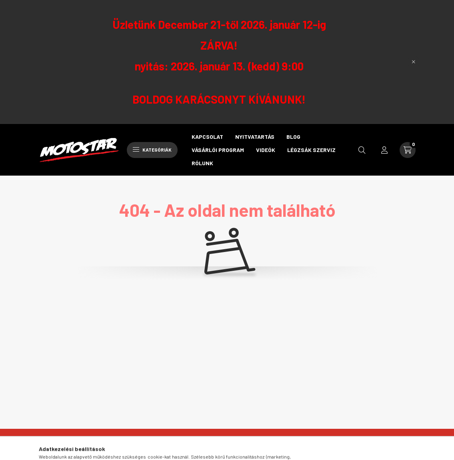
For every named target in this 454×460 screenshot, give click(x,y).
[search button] (362, 150)
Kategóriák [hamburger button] (152, 149)
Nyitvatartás (254, 136)
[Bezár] (414, 62)
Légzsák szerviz (311, 149)
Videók (265, 149)
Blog (293, 136)
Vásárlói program (218, 149)
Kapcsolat (207, 136)
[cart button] (408, 150)
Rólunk (202, 163)
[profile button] (384, 150)
